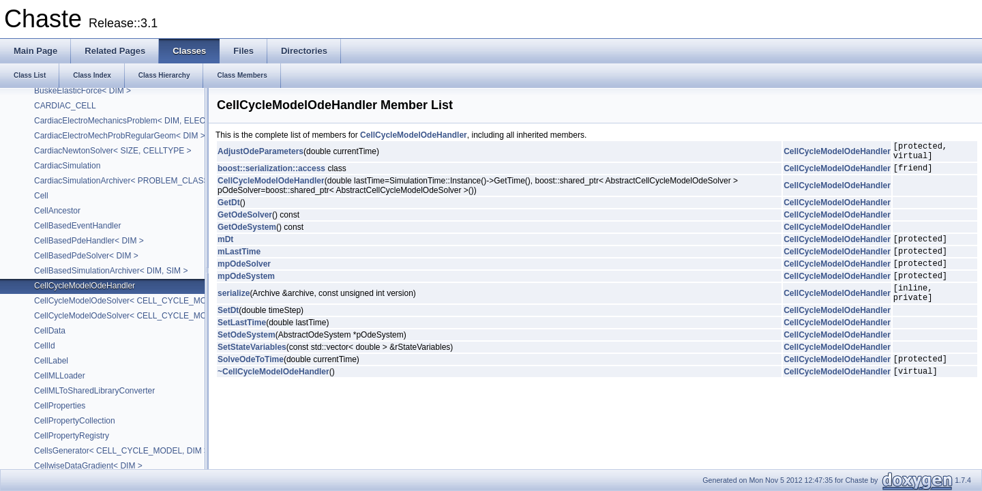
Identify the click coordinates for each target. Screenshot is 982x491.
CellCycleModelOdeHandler (84, 286)
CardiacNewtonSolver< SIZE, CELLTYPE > (113, 150)
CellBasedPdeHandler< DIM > (89, 241)
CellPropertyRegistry (71, 436)
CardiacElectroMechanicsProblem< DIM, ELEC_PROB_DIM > (147, 120)
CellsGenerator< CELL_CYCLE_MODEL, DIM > (121, 451)
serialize (234, 309)
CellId (44, 346)
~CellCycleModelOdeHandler (273, 393)
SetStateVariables (252, 365)
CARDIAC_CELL (65, 105)
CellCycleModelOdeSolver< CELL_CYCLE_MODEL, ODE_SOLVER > (161, 301)
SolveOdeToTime (251, 379)
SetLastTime (242, 341)
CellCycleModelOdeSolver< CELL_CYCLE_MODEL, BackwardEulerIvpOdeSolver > (186, 316)
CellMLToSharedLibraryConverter (94, 391)
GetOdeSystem (247, 233)
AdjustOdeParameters (260, 153)
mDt (225, 247)
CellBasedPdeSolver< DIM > (86, 256)
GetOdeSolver (245, 221)
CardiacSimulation (67, 165)
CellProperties (59, 406)
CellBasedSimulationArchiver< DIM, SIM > (111, 271)
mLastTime (239, 261)
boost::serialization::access (271, 174)
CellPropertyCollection (74, 421)
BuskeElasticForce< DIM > (82, 90)
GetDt (229, 208)
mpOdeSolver (244, 275)
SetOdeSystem (247, 353)
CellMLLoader (59, 376)
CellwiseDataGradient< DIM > (88, 466)
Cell (41, 195)
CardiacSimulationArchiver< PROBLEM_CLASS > (125, 180)
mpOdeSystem (246, 290)
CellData (49, 331)
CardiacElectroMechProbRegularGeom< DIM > (119, 135)
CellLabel (51, 361)
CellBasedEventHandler (77, 225)
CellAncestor (57, 210)
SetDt (228, 328)
